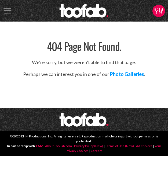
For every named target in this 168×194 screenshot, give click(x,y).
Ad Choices (144, 146)
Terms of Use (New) (119, 146)
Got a (158, 11)
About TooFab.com (58, 146)
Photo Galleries (127, 74)
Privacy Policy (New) (88, 146)
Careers (97, 151)
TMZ (39, 146)
